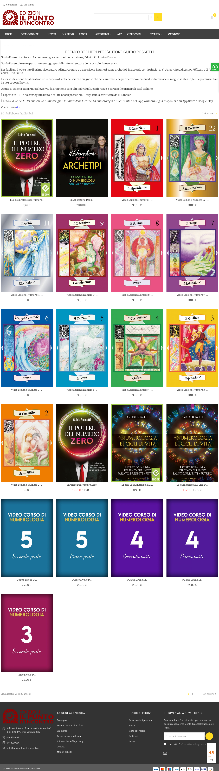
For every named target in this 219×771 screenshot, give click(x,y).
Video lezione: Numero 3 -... (192, 389)
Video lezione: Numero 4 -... (137, 389)
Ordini (132, 723)
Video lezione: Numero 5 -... (81, 389)
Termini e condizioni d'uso (70, 723)
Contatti (61, 745)
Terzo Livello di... (26, 674)
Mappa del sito (64, 750)
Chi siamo (27, 4)
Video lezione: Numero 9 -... (82, 294)
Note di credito (137, 729)
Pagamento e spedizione (69, 734)
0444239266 (13, 740)
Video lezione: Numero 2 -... (26, 484)
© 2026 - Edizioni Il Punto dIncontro (21, 766)
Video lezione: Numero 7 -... (192, 294)
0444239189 (13, 735)
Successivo (210, 693)
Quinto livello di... (27, 579)
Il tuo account (140, 711)
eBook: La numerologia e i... (137, 484)
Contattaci (10, 4)
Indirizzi (133, 734)
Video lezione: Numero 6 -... (26, 389)
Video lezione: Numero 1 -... (137, 199)
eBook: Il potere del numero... (26, 199)
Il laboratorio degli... (81, 199)
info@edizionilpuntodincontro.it (23, 746)
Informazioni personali (141, 718)
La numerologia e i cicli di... (192, 484)
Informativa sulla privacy (70, 739)
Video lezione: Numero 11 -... (27, 294)
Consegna (62, 718)
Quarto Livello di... (137, 579)
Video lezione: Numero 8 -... (137, 294)
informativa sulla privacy (193, 742)
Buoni (132, 739)
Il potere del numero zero (82, 484)
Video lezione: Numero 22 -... (192, 199)
